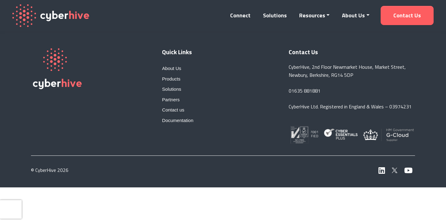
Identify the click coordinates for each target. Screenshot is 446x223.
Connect (240, 15)
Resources (312, 15)
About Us (353, 15)
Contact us (407, 15)
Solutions (275, 15)
